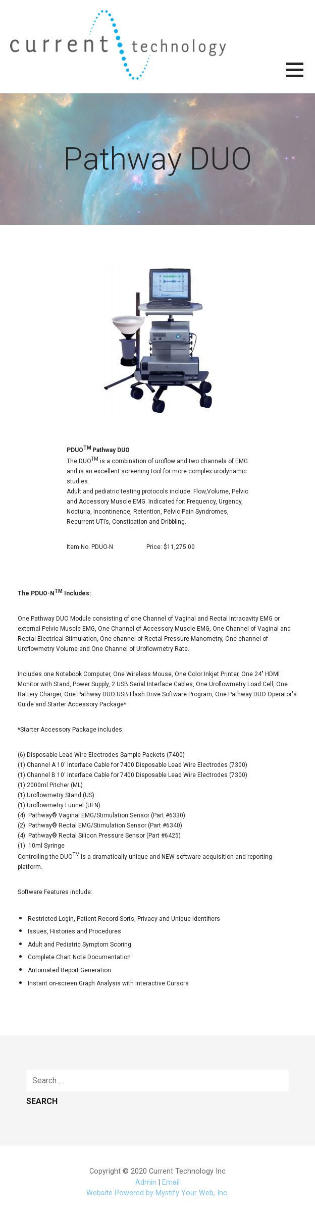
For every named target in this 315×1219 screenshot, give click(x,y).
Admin (145, 1182)
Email (171, 1182)
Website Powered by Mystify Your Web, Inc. (157, 1193)
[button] (300, 76)
